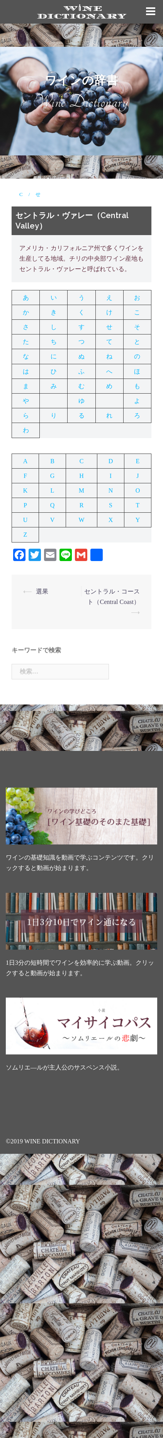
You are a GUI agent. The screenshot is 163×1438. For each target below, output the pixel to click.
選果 (42, 591)
